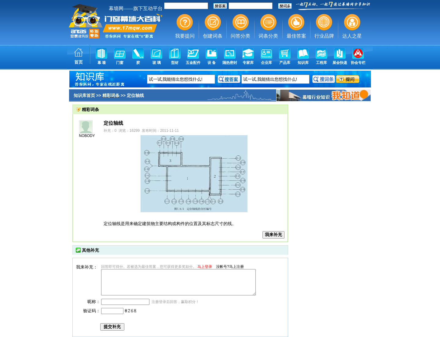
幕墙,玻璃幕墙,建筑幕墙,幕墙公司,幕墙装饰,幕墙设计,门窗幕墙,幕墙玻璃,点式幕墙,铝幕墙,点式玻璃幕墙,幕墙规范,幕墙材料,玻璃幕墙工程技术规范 (220, 35)
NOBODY (87, 136)
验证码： (91, 310)
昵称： (93, 301)
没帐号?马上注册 (230, 267)
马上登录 (204, 267)
